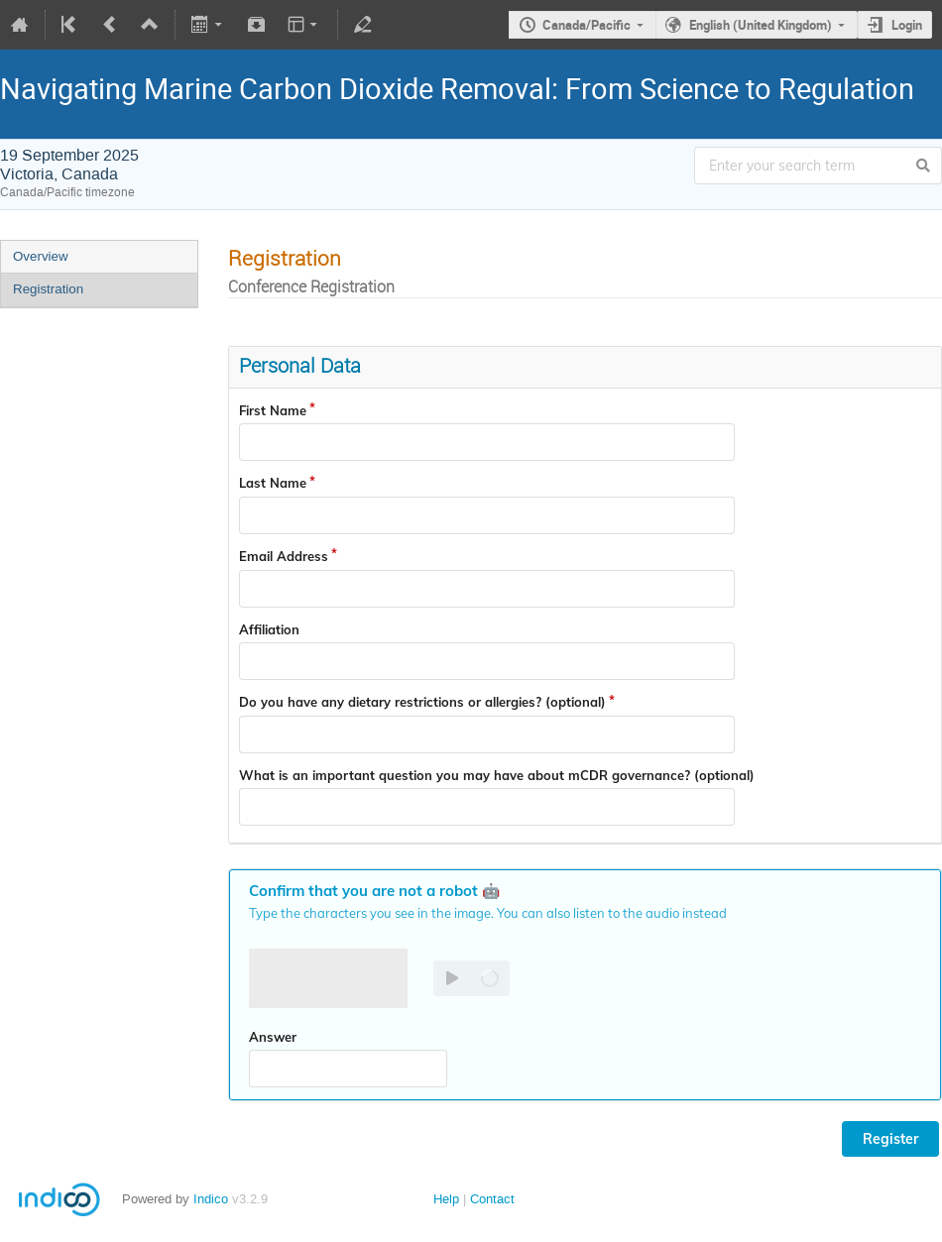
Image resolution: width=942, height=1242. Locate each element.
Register (890, 1139)
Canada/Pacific (586, 25)
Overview (40, 256)
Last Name (272, 483)
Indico (210, 1198)
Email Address (283, 556)
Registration (48, 289)
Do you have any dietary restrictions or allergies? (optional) (422, 702)
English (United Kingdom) (760, 25)
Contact (492, 1198)
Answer (272, 1037)
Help (446, 1198)
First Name (272, 410)
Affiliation (269, 629)
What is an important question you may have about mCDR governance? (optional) (497, 775)
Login (906, 25)
